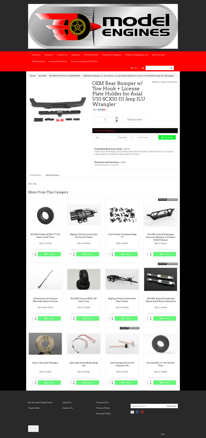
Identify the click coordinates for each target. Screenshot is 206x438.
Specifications (52, 175)
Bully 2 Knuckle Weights (45, 363)
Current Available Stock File (84, 61)
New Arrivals (158, 55)
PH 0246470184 (91, 55)
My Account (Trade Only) (40, 402)
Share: (99, 110)
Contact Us (62, 55)
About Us (48, 55)
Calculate (167, 137)
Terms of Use (102, 402)
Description (35, 175)
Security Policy (103, 413)
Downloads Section (58, 61)
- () (134, 68)
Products (36, 55)
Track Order (34, 408)
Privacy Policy (103, 408)
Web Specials (38, 61)
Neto (162, 434)
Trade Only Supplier (111, 55)
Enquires (76, 55)
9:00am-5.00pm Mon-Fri (136, 55)
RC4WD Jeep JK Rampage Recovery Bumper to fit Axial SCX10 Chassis (160, 237)
